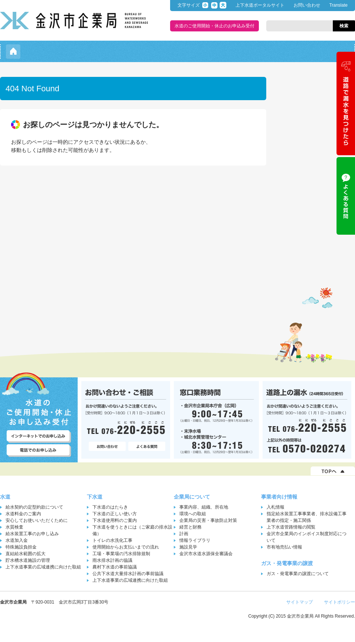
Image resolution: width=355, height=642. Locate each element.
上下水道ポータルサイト (260, 5)
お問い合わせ (307, 5)
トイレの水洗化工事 (112, 540)
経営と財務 (190, 527)
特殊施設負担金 (21, 547)
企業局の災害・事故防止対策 (208, 520)
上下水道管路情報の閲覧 (291, 527)
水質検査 (14, 527)
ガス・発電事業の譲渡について (298, 573)
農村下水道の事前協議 (114, 567)
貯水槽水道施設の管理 (28, 560)
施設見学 (188, 547)
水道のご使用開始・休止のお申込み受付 (214, 25)
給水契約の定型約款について (34, 507)
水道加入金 (17, 540)
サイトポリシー (339, 602)
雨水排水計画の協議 (112, 560)
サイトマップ (299, 602)
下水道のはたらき (110, 507)
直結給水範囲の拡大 (25, 553)
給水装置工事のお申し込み (32, 533)
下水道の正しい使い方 (114, 513)
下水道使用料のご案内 (114, 520)
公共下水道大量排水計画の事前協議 (127, 573)
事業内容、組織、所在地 (203, 507)
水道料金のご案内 (23, 513)
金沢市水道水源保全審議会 (206, 553)
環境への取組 (192, 513)
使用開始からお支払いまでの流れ (125, 547)
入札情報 (275, 507)
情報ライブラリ (194, 540)
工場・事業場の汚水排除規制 (121, 553)
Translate (338, 5)
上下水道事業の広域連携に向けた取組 (43, 567)
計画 (183, 533)
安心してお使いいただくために (37, 520)
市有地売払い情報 (284, 547)
